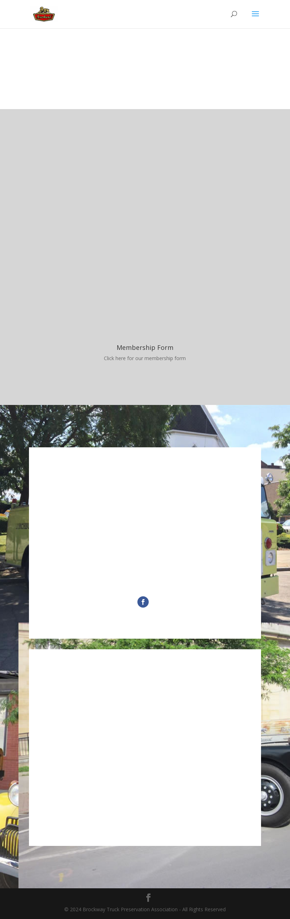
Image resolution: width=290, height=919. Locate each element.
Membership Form (145, 347)
